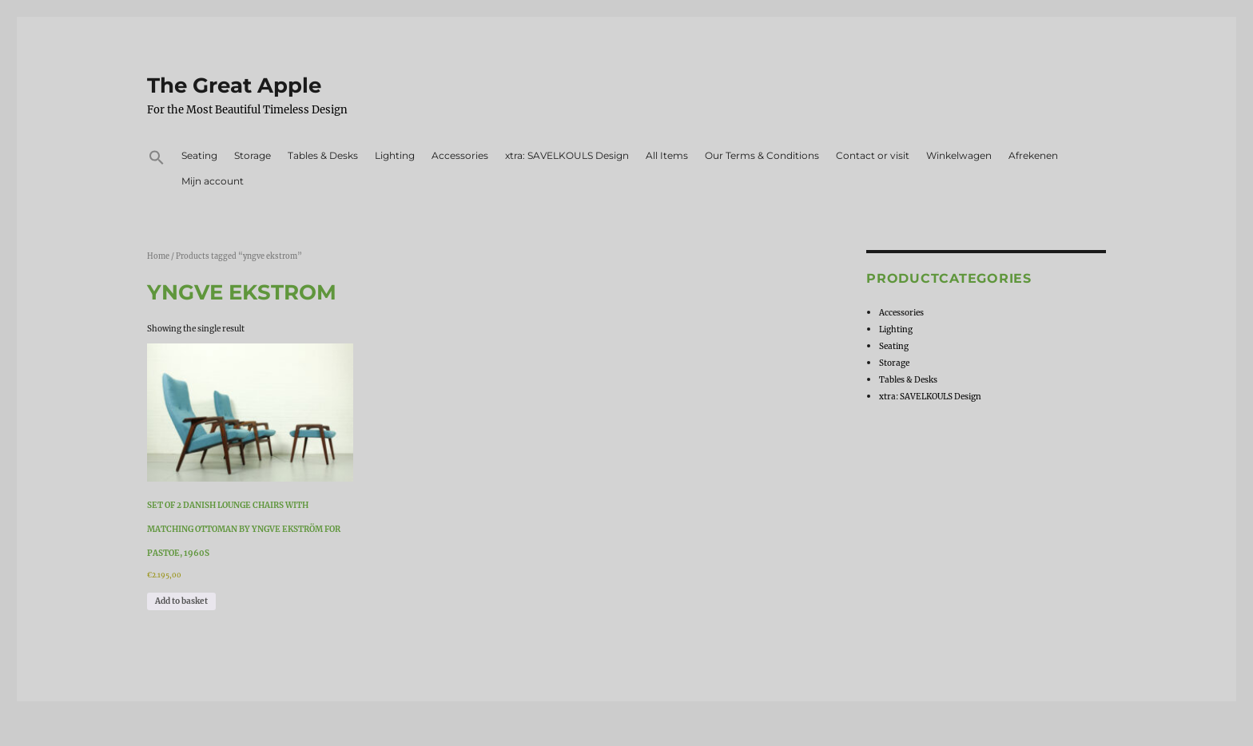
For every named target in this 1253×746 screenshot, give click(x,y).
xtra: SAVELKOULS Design (567, 155)
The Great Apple (234, 85)
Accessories (460, 155)
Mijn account (212, 181)
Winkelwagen (959, 155)
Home (158, 256)
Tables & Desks (323, 155)
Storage (252, 155)
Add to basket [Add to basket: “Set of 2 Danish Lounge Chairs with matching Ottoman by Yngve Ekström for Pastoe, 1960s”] (181, 601)
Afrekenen (1033, 155)
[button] (156, 160)
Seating (199, 155)
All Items (667, 155)
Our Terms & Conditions (762, 155)
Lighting (395, 155)
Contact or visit (872, 155)
